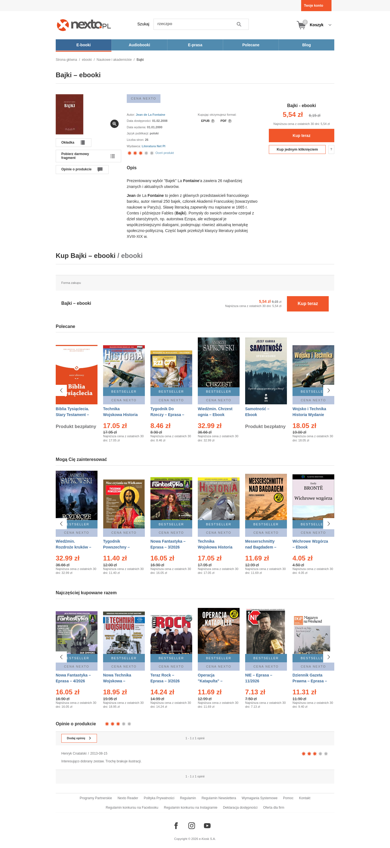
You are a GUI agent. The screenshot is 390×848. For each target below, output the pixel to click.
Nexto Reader (128, 798)
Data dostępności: (139, 120)
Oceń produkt (150, 152)
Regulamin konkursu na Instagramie (190, 808)
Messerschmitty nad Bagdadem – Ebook (260, 547)
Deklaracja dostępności (240, 808)
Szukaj (143, 24)
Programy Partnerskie (96, 798)
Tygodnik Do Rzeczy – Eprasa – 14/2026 (167, 415)
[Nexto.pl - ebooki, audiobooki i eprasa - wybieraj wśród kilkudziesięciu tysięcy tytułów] (84, 25)
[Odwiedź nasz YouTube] (207, 825)
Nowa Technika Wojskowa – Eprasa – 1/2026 (117, 681)
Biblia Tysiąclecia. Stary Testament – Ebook (72, 415)
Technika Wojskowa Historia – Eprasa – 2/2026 (120, 415)
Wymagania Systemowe (259, 798)
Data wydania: (137, 127)
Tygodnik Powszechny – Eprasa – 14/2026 (119, 547)
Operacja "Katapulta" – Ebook (210, 681)
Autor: (131, 114)
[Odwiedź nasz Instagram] (191, 825)
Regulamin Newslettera (218, 798)
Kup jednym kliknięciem (297, 149)
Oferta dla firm (273, 808)
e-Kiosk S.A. (207, 838)
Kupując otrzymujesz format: (217, 114)
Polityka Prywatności (159, 798)
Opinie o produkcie (76, 169)
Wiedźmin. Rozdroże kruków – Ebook (73, 547)
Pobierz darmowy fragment (75, 156)
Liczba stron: (136, 139)
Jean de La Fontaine (150, 114)
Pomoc (288, 798)
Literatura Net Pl (153, 146)
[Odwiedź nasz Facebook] (176, 825)
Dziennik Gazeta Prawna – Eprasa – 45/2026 (309, 681)
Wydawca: (134, 146)
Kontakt (304, 798)
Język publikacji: (138, 133)
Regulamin (188, 798)
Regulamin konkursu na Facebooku (132, 808)
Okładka (67, 142)
